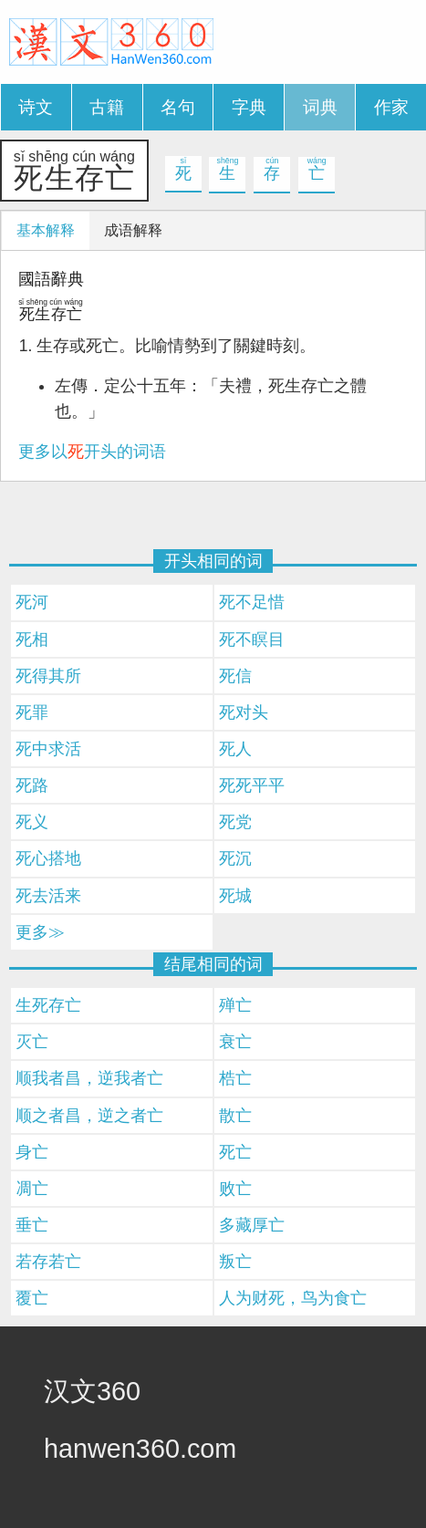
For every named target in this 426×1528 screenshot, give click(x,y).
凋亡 (32, 1189)
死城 (235, 896)
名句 (178, 107)
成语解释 (133, 230)
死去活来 (48, 896)
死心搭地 (48, 858)
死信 (235, 676)
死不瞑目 (252, 639)
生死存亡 (48, 1005)
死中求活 (48, 749)
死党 (235, 822)
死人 (235, 749)
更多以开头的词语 (92, 451)
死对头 (243, 712)
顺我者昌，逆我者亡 (89, 1078)
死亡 (235, 1152)
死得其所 (48, 676)
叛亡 (235, 1262)
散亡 (235, 1116)
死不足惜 (252, 602)
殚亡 (235, 1005)
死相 (32, 639)
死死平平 (252, 785)
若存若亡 (48, 1262)
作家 (391, 107)
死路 (32, 785)
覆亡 (32, 1298)
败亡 (235, 1189)
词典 (320, 107)
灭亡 (32, 1042)
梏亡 (235, 1078)
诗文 (35, 107)
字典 (249, 107)
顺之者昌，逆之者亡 (89, 1116)
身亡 (32, 1152)
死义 (32, 822)
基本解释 (45, 230)
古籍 (106, 107)
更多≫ (40, 932)
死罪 (32, 712)
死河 (32, 602)
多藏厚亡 (252, 1225)
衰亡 (235, 1042)
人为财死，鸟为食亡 (293, 1298)
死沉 (235, 858)
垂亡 (32, 1225)
